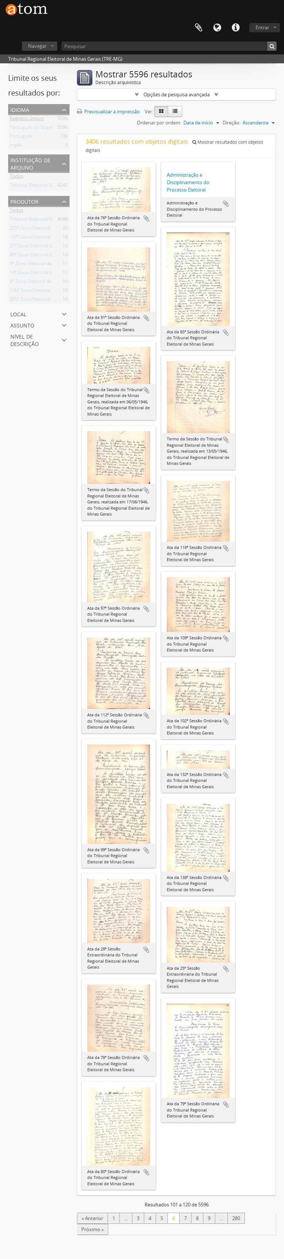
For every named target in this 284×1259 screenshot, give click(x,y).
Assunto (22, 325)
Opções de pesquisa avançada (176, 94)
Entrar (262, 27)
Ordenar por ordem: (159, 122)
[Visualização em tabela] (175, 111)
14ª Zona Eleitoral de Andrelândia (46, 273)
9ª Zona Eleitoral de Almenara (42, 265)
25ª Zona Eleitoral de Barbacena (44, 247)
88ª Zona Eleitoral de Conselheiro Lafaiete (55, 256)
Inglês (16, 146)
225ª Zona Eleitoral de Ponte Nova (47, 229)
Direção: (231, 122)
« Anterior (92, 1218)
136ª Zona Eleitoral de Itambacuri (46, 291)
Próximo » (92, 1229)
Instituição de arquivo (30, 163)
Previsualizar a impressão (108, 111)
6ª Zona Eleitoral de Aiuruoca (41, 282)
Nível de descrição (24, 339)
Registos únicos (27, 119)
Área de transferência (198, 28)
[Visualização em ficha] (161, 111)
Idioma (217, 28)
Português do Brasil (31, 128)
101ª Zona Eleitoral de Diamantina (47, 238)
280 (236, 1218)
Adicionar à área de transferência (146, 218)
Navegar (37, 46)
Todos (16, 177)
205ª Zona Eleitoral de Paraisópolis (47, 300)
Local (18, 314)
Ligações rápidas (235, 28)
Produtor (24, 201)
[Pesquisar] (169, 46)
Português (21, 137)
